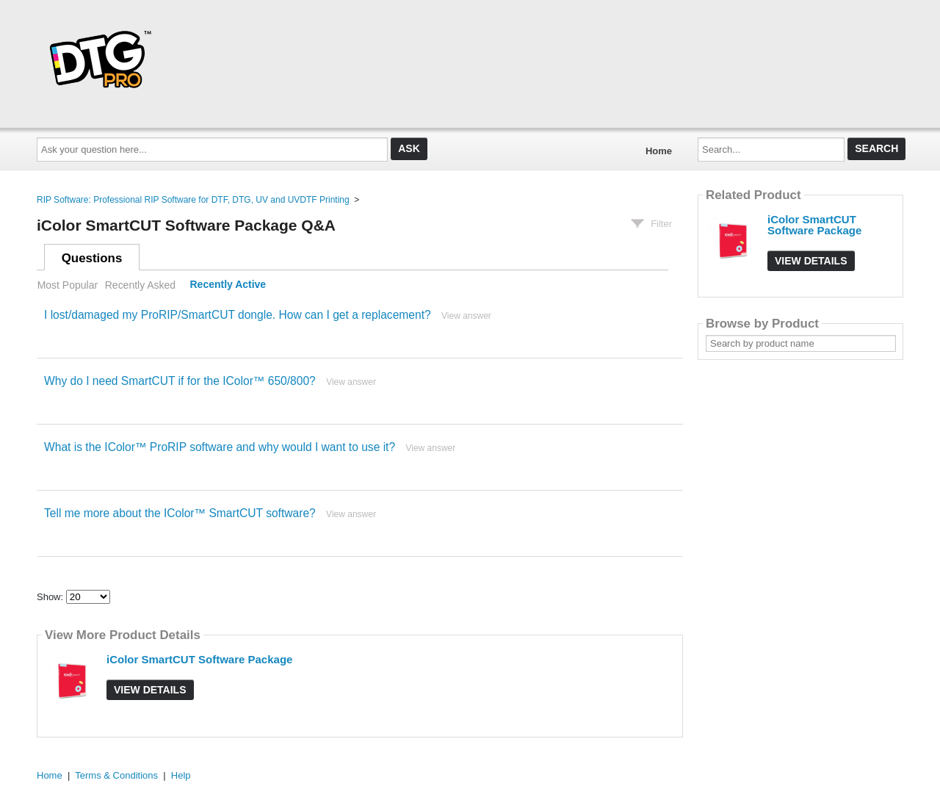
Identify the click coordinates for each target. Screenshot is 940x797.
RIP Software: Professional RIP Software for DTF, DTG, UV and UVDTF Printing (193, 200)
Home (659, 150)
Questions (92, 258)
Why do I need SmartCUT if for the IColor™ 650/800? (180, 381)
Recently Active (228, 285)
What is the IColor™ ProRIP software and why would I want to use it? (219, 447)
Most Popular (67, 285)
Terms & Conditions (116, 775)
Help (181, 775)
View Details (150, 690)
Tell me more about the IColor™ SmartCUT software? (180, 513)
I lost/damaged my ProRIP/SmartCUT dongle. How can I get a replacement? (237, 315)
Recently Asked (140, 285)
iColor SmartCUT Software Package (199, 659)
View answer (466, 316)
